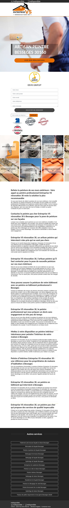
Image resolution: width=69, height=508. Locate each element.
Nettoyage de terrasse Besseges (34, 454)
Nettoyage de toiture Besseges (34, 476)
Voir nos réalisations (34, 60)
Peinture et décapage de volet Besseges (34, 483)
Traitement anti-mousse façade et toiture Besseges (34, 442)
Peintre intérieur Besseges (34, 472)
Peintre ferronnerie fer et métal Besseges (34, 487)
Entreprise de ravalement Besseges (34, 465)
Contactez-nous (46, 506)
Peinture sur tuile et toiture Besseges (34, 468)
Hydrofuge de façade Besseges (34, 461)
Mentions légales (35, 506)
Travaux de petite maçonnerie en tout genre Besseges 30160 (34, 494)
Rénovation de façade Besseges (34, 446)
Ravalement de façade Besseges (34, 480)
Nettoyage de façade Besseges (34, 457)
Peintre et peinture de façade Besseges (34, 450)
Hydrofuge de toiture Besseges (34, 491)
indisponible (16, 505)
